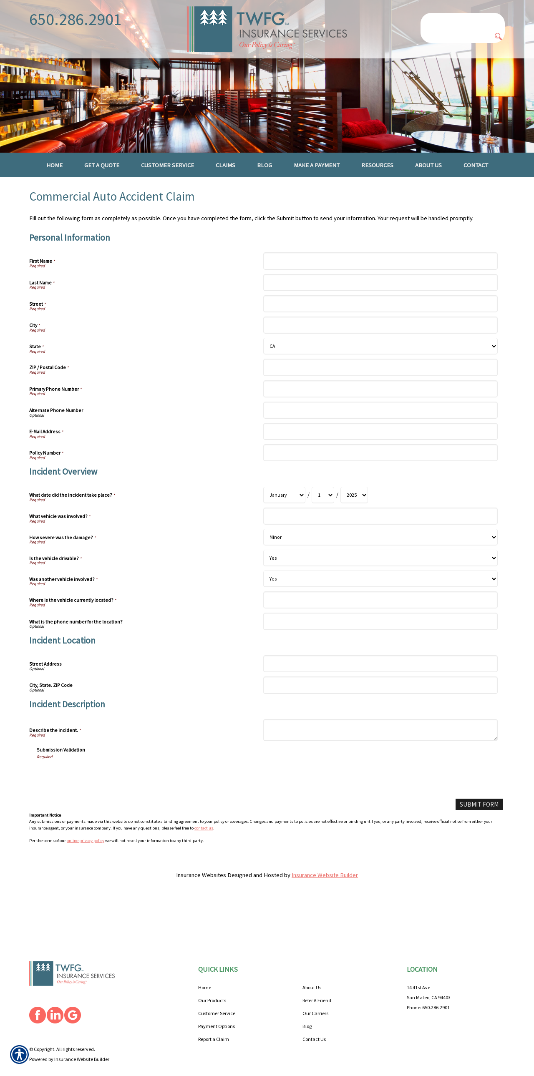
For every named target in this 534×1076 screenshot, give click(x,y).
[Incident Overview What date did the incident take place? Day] (323, 513)
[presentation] (100, 794)
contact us (203, 846)
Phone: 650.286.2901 (428, 988)
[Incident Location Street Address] (380, 682)
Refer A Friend (316, 981)
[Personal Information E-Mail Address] (380, 449)
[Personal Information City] (380, 343)
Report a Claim (213, 1019)
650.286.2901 (75, 19)
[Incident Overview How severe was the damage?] (380, 555)
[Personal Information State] (380, 364)
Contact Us (314, 1019)
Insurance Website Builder (325, 893)
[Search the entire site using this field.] (462, 19)
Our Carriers (315, 994)
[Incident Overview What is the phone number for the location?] (380, 639)
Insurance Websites (201, 893)
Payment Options (216, 1006)
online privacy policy (85, 859)
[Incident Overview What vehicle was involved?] (380, 534)
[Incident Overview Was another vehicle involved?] (380, 597)
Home (204, 968)
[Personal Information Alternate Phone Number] (380, 428)
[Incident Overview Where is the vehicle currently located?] (380, 618)
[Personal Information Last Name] (380, 300)
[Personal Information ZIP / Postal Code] (380, 385)
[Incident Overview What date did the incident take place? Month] (284, 513)
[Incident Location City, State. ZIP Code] (380, 703)
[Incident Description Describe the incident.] (380, 748)
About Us (311, 968)
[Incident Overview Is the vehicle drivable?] (380, 576)
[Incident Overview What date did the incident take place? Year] (354, 513)
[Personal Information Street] (380, 322)
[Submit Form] (480, 822)
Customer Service (216, 994)
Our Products (212, 981)
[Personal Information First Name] (380, 279)
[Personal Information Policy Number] (380, 471)
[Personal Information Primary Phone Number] (380, 406)
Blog (307, 1006)
